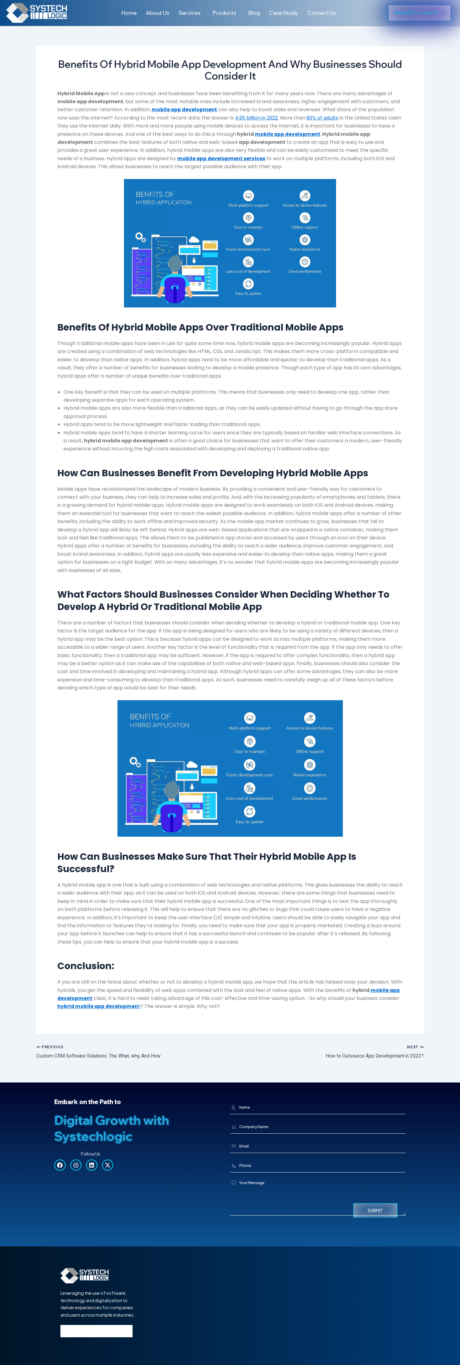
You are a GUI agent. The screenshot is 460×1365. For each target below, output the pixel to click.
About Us (154, 12)
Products (224, 12)
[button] (189, 13)
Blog (255, 12)
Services (187, 12)
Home (125, 12)
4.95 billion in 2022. (257, 117)
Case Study (285, 12)
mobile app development (288, 134)
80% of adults (323, 117)
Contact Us (325, 12)
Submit (375, 1210)
